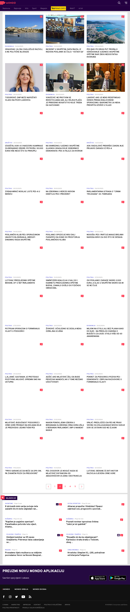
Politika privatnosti (11, 608)
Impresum (27, 605)
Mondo (6, 589)
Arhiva (67, 605)
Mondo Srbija (21, 589)
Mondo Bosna (39, 589)
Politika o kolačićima (53, 605)
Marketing (15, 605)
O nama (5, 605)
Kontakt (37, 605)
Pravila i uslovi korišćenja (33, 608)
